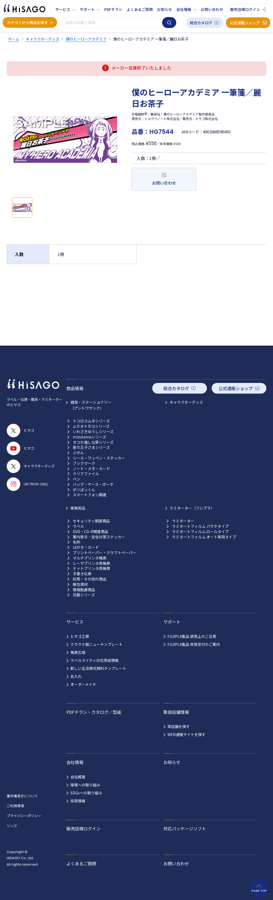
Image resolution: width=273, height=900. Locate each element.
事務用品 (77, 508)
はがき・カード (86, 547)
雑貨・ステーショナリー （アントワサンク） (90, 405)
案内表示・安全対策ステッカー (99, 537)
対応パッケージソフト (184, 828)
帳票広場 (77, 652)
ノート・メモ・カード (91, 468)
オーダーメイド (83, 684)
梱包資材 (80, 584)
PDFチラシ (113, 9)
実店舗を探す (178, 726)
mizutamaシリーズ (89, 437)
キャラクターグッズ (186, 402)
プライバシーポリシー (24, 815)
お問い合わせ (212, 9)
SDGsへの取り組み (86, 792)
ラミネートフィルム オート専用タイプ (204, 537)
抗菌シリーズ (84, 595)
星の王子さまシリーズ (91, 447)
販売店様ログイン (245, 9)
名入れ (76, 676)
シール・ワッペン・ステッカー (99, 458)
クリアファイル (86, 473)
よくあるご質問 (140, 9)
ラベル (78, 526)
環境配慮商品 (84, 589)
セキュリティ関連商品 (91, 521)
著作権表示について (22, 795)
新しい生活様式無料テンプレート (98, 668)
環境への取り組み (85, 784)
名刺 (76, 542)
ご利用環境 (15, 805)
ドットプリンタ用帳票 (91, 568)
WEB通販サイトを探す (186, 734)
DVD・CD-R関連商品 (90, 531)
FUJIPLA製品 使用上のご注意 (191, 636)
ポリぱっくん (84, 489)
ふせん (78, 452)
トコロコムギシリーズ (91, 421)
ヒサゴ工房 (79, 636)
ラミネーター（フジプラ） (192, 508)
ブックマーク (84, 463)
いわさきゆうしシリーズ (93, 431)
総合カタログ (201, 22)
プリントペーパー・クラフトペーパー (104, 552)
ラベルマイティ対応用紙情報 (94, 660)
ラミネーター (183, 521)
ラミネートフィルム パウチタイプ (200, 526)
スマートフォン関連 (89, 495)
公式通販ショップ (245, 22)
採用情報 (77, 800)
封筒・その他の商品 (89, 579)
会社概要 (77, 776)
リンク (12, 825)
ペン (76, 479)
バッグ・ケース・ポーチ (93, 484)
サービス (62, 9)
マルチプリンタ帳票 (89, 558)
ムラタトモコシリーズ (91, 426)
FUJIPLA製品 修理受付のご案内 (193, 644)
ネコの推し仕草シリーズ (93, 442)
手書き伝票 (82, 573)
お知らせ (164, 9)
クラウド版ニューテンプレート (96, 644)
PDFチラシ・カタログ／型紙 (93, 712)
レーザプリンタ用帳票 (91, 563)
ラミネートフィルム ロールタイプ (200, 531)
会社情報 (183, 9)
